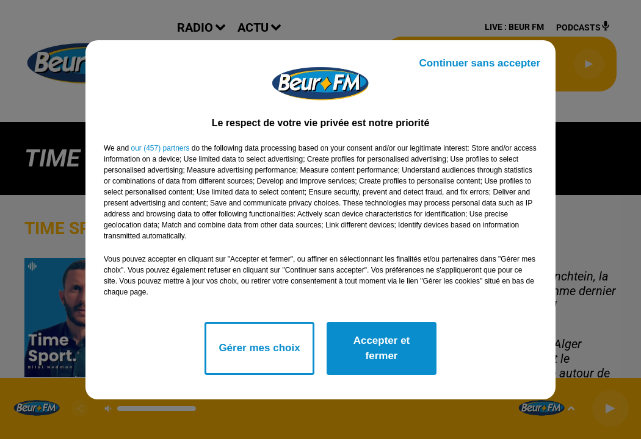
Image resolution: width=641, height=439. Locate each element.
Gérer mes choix (259, 348)
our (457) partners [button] (160, 148)
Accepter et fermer (381, 348)
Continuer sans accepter (479, 63)
